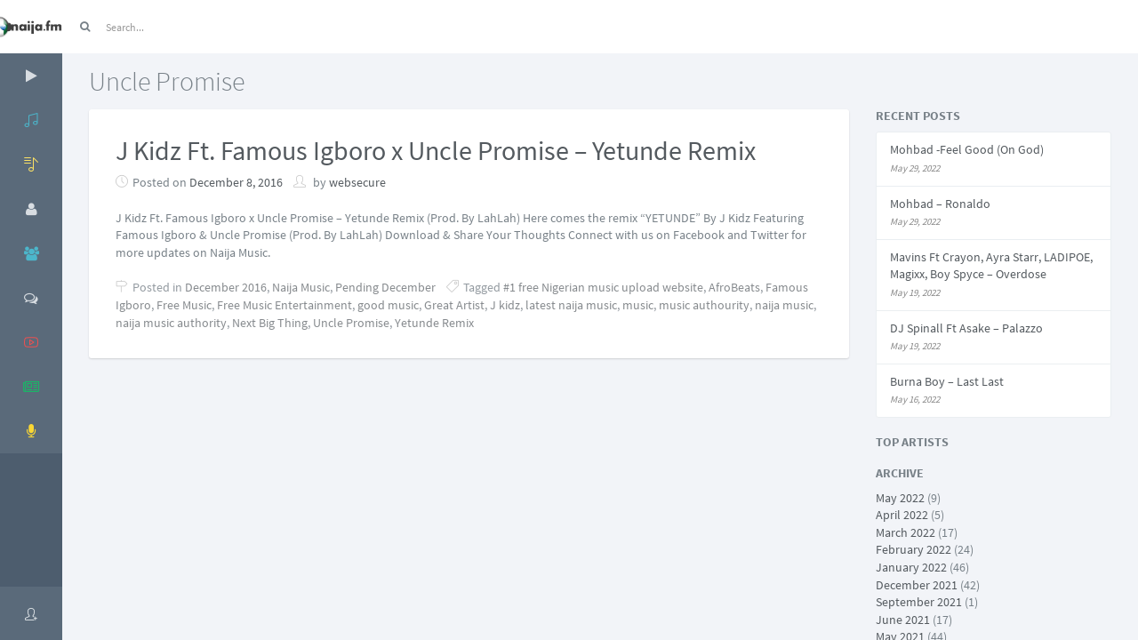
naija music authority (171, 323)
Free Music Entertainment (284, 305)
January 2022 (911, 567)
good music (388, 305)
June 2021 (903, 620)
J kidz (505, 305)
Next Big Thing (270, 323)
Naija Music (301, 287)
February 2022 (913, 549)
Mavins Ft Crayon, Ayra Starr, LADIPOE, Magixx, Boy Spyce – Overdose (991, 266)
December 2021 (917, 585)
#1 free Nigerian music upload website (603, 287)
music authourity (704, 305)
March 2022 (905, 532)
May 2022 (900, 498)
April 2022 (902, 515)
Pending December (385, 287)
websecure (357, 182)
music (637, 305)
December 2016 (226, 287)
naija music (784, 305)
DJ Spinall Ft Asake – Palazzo (966, 328)
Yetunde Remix (434, 323)
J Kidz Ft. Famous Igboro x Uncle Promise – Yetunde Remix (436, 150)
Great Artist (454, 305)
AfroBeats (734, 287)
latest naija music (571, 305)
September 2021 (919, 602)
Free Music (184, 305)
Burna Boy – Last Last (947, 381)
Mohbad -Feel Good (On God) (967, 149)
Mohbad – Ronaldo (940, 204)
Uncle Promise (351, 323)
